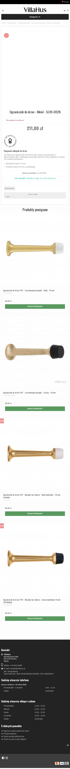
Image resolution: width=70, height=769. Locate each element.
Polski (65, 2)
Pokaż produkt (35, 306)
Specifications (9, 188)
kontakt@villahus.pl (17, 669)
